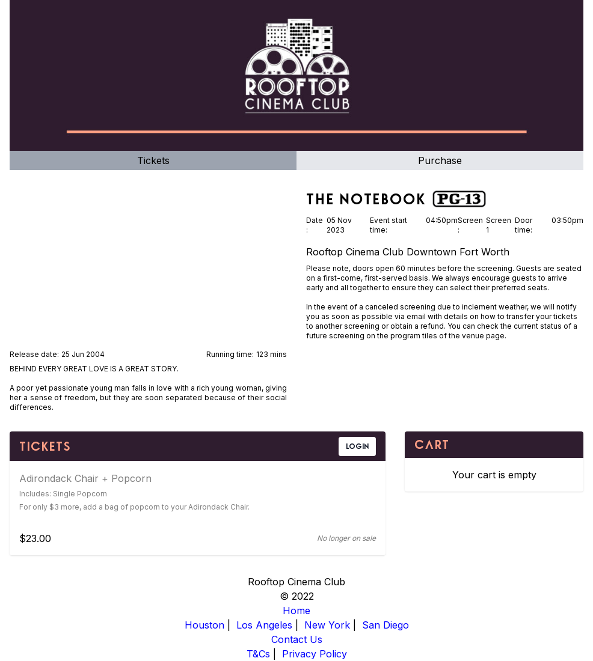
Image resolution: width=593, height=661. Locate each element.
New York (327, 625)
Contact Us (296, 639)
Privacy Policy (314, 654)
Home (296, 611)
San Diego (385, 625)
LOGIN (357, 446)
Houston (204, 625)
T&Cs (258, 654)
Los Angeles (264, 625)
